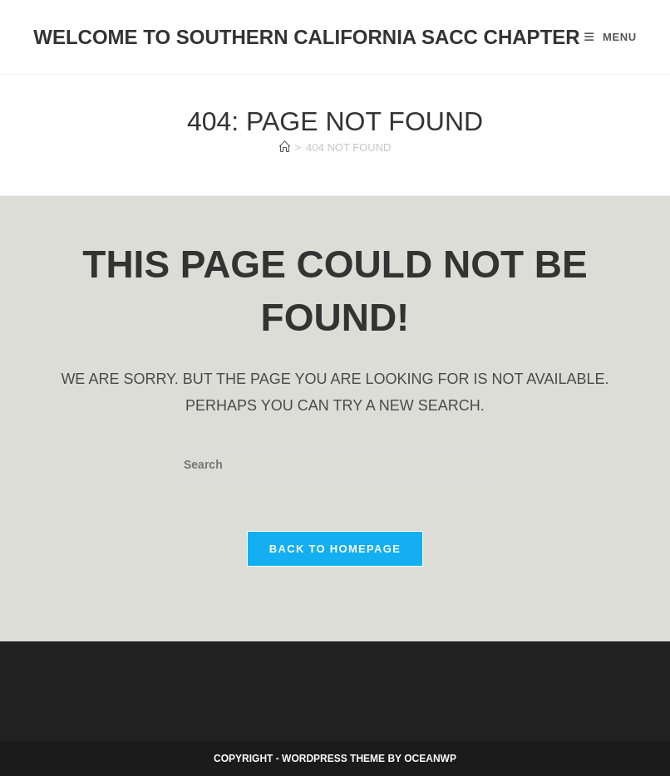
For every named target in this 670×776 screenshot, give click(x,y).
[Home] (284, 147)
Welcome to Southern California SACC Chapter (306, 37)
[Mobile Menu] (610, 37)
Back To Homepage (335, 549)
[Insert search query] (335, 464)
